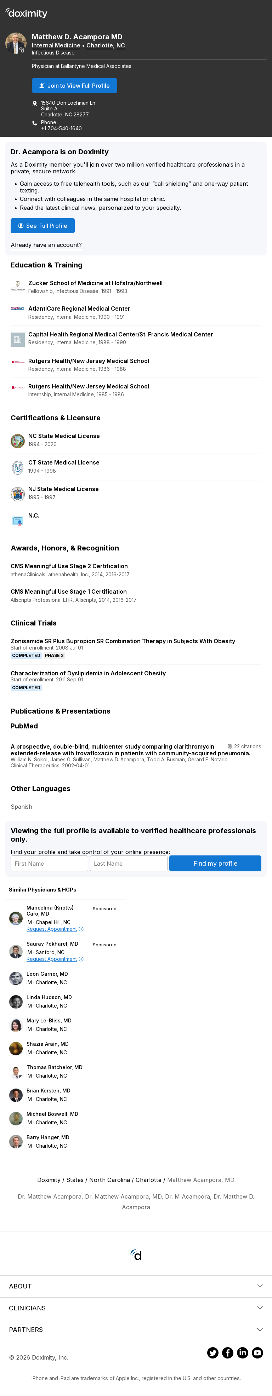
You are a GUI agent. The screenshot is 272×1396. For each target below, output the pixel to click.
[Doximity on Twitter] (213, 1353)
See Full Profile (46, 225)
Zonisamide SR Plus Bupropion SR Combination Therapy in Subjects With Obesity (123, 641)
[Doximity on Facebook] (227, 1353)
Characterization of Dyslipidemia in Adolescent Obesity (88, 673)
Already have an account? (46, 244)
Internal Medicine (56, 45)
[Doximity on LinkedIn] (242, 1353)
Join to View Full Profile (74, 85)
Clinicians (136, 1308)
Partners (136, 1329)
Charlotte (99, 45)
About (136, 1286)
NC (121, 45)
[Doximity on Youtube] (257, 1353)
